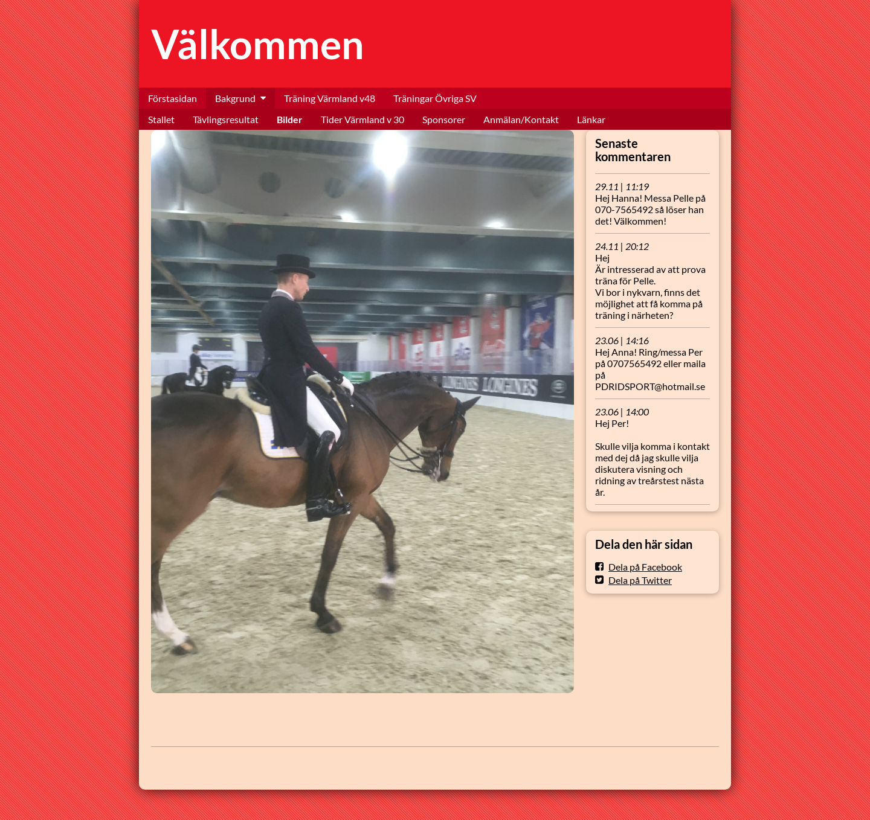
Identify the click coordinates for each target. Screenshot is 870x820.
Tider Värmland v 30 (362, 119)
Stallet (161, 119)
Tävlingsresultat (226, 119)
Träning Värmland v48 (329, 98)
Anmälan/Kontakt (521, 119)
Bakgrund (235, 98)
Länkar (591, 119)
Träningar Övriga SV (435, 98)
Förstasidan (172, 98)
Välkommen (257, 44)
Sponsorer (443, 119)
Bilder (290, 119)
